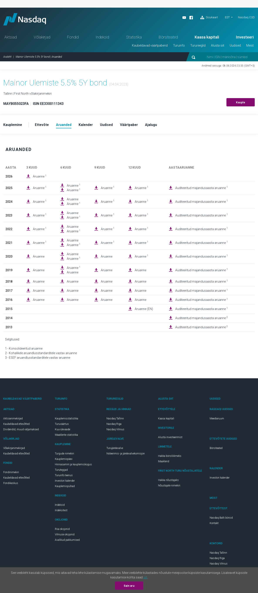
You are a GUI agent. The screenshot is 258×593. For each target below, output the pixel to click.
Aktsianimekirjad (13, 419)
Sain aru (129, 585)
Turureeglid (198, 46)
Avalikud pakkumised (67, 541)
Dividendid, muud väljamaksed (21, 430)
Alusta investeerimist (170, 438)
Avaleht (7, 57)
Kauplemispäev (64, 460)
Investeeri (245, 38)
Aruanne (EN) (144, 310)
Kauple (240, 103)
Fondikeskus (10, 484)
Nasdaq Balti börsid (221, 518)
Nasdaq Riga (113, 425)
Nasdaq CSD (246, 17)
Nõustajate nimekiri (169, 486)
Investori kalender (65, 481)
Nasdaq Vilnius (115, 430)
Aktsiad (10, 38)
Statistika (134, 38)
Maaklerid (163, 462)
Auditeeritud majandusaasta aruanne (201, 189)
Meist (250, 46)
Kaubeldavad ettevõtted (16, 425)
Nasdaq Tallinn (115, 419)
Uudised (235, 46)
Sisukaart (209, 18)
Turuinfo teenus (64, 476)
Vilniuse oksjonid (64, 535)
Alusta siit (217, 46)
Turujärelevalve (114, 449)
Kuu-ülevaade (62, 430)
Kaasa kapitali (207, 38)
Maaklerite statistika (66, 435)
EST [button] (227, 17)
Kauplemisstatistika (66, 419)
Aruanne (39, 177)
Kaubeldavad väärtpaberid (150, 46)
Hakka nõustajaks (168, 481)
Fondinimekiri (11, 473)
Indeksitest (61, 511)
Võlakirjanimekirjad (14, 449)
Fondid (73, 38)
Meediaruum (217, 419)
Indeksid (102, 38)
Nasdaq (26, 19)
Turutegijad (61, 470)
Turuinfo (179, 46)
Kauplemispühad (65, 487)
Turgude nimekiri (64, 454)
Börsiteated (168, 38)
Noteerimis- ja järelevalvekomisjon (125, 454)
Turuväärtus (62, 425)
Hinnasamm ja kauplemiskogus (73, 465)
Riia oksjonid (62, 530)
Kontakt (214, 524)
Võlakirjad (42, 38)
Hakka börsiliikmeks (169, 457)
